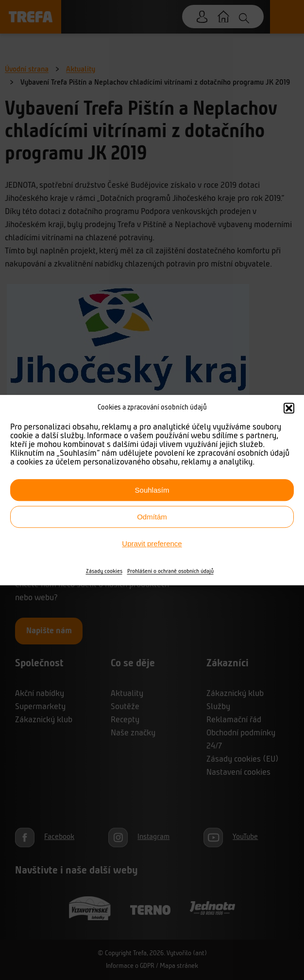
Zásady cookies (104, 571)
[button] (289, 408)
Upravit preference (152, 543)
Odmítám (152, 517)
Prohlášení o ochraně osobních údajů (170, 571)
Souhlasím (152, 490)
